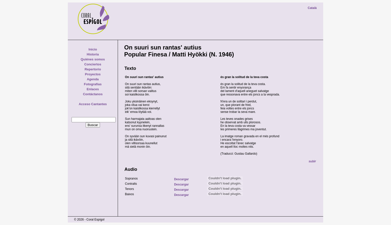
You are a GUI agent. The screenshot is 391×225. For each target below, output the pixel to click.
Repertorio (93, 69)
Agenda (93, 79)
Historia (93, 54)
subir (312, 161)
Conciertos (92, 64)
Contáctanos (93, 94)
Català (312, 8)
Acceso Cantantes (93, 104)
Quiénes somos (93, 59)
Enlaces (93, 89)
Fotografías (93, 84)
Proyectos (93, 74)
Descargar (181, 179)
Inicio (93, 49)
